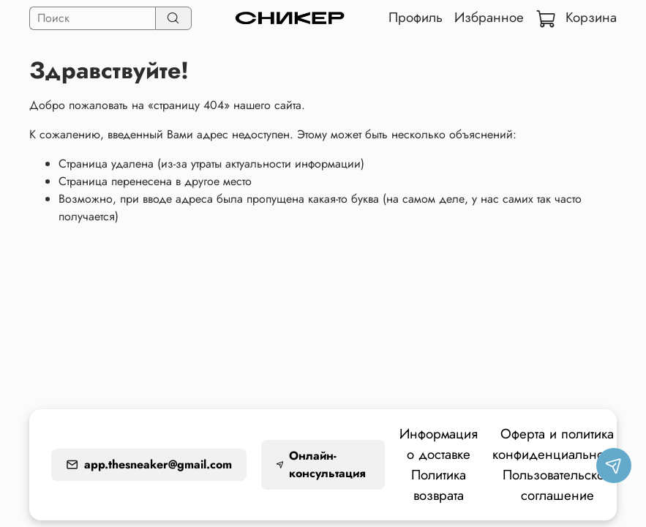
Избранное (489, 17)
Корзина (576, 17)
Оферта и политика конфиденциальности (557, 444)
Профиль (415, 17)
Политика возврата (438, 485)
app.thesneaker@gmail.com (149, 464)
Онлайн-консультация (321, 464)
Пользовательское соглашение (557, 485)
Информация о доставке (438, 444)
